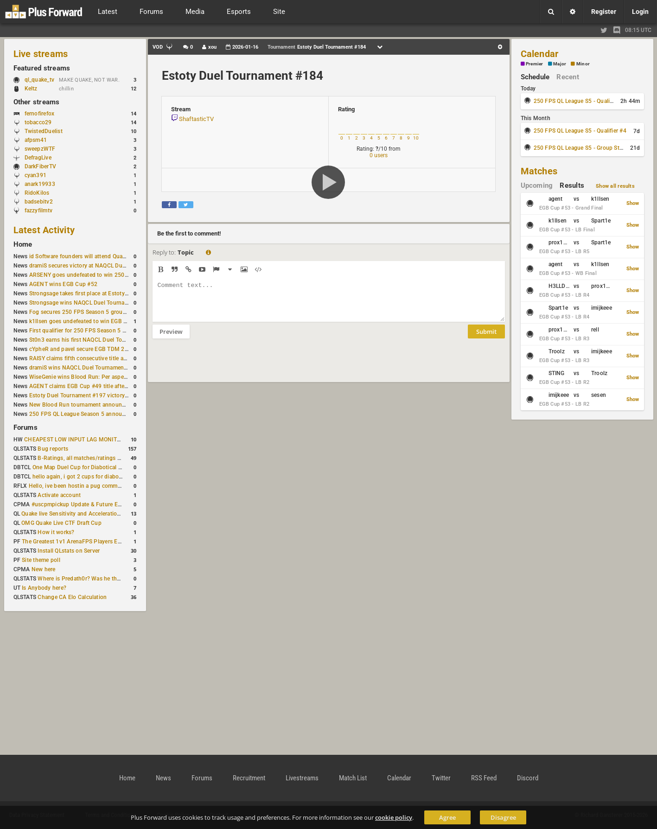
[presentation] (223, 366)
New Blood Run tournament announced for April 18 (95, 405)
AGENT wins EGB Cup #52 (63, 284)
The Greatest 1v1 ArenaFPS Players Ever (73, 541)
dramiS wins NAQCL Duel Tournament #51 (83, 367)
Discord (527, 778)
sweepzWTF (40, 149)
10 (416, 138)
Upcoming (537, 185)
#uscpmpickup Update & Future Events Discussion (97, 504)
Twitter (441, 778)
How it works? (56, 532)
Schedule (535, 77)
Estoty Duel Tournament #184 (242, 76)
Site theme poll (41, 560)
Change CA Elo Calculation (72, 597)
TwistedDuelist (44, 131)
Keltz (31, 88)
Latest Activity (44, 230)
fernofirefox (40, 113)
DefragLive (38, 157)
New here (44, 569)
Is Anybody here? (44, 588)
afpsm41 (36, 140)
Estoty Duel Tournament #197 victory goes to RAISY (96, 395)
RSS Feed (484, 778)
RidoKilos (37, 193)
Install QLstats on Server (69, 551)
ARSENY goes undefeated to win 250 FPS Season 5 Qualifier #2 (111, 275)
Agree (447, 817)
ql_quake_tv (40, 80)
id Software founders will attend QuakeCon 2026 (91, 256)
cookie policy (393, 817)
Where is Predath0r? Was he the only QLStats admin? (106, 578)
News (163, 778)
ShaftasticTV (196, 118)
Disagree (503, 817)
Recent (567, 77)
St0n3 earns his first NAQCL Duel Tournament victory (97, 340)
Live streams (40, 53)
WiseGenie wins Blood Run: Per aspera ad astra (90, 377)
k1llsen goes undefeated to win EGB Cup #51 (87, 321)
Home (22, 244)
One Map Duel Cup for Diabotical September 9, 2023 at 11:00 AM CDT (122, 467)
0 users (379, 155)
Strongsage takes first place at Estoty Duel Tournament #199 (107, 293)
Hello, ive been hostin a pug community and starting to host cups (113, 486)
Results (572, 185)
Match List (353, 778)
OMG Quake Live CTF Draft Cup (61, 523)
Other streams (36, 102)
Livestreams (302, 778)
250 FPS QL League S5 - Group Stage (581, 148)
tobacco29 (38, 122)
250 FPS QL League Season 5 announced (82, 414)
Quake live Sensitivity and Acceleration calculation (85, 513)
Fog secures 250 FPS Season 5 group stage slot (91, 312)
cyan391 (36, 175)
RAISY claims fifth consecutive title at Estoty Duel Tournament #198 (116, 358)
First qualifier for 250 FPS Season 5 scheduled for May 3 (102, 330)
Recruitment (249, 778)
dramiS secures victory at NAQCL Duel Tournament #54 (100, 265)
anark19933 (40, 184)
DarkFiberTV (41, 166)
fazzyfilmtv (39, 210)
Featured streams (41, 68)
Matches (539, 171)
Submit (486, 338)
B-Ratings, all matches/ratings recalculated (93, 458)
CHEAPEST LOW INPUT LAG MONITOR (74, 439)
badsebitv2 (39, 201)
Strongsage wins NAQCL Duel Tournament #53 (89, 303)
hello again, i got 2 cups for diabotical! (81, 476)
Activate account (59, 495)
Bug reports (53, 449)
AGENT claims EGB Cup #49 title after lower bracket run (100, 386)
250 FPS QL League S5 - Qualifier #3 (580, 101)
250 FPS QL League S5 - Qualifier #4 (580, 131)
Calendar (540, 53)
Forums (25, 427)
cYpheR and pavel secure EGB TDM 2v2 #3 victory (93, 349)
